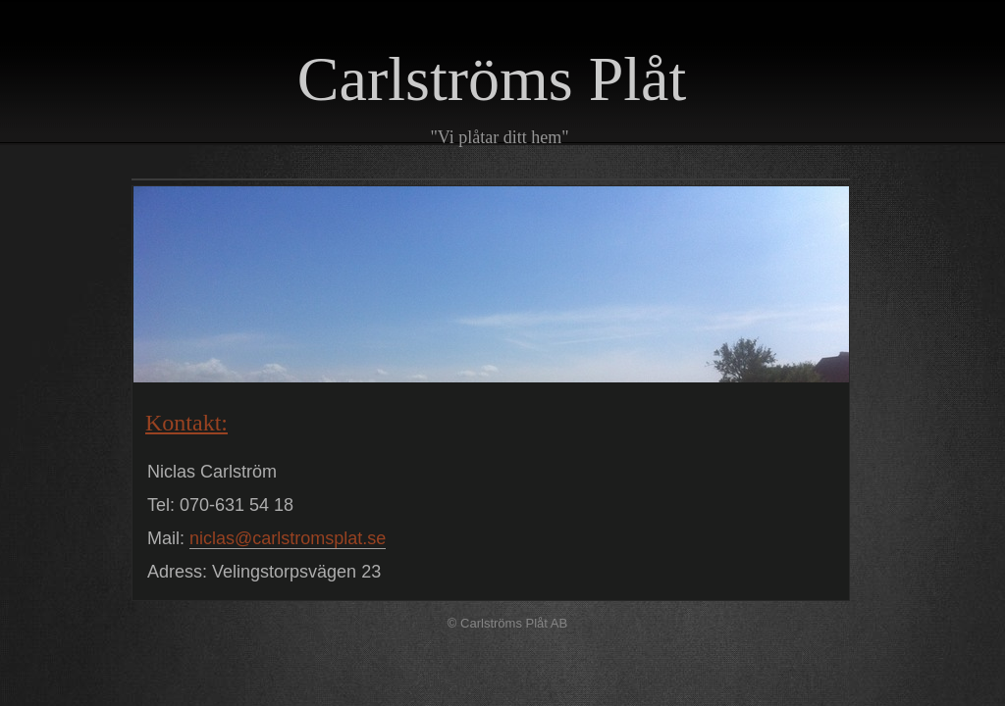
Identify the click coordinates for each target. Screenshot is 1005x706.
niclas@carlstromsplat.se (287, 538)
